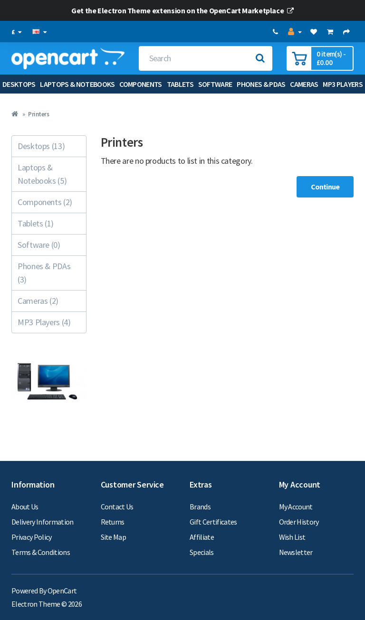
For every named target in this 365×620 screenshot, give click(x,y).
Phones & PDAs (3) (44, 273)
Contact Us (117, 506)
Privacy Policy (31, 537)
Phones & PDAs (261, 84)
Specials (202, 552)
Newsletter (296, 552)
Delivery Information (42, 521)
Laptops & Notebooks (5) (42, 174)
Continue (325, 186)
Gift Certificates (213, 521)
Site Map (113, 537)
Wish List (292, 537)
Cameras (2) (38, 300)
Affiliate (202, 537)
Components (140, 84)
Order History (299, 521)
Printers (38, 114)
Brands (200, 506)
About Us (24, 506)
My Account (296, 506)
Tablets (180, 84)
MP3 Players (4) (44, 322)
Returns (113, 521)
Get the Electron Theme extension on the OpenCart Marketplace (182, 10)
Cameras (304, 84)
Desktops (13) (41, 146)
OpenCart (62, 590)
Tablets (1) (36, 223)
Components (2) (45, 202)
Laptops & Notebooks (77, 84)
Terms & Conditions (40, 552)
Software (215, 84)
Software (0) (39, 244)
